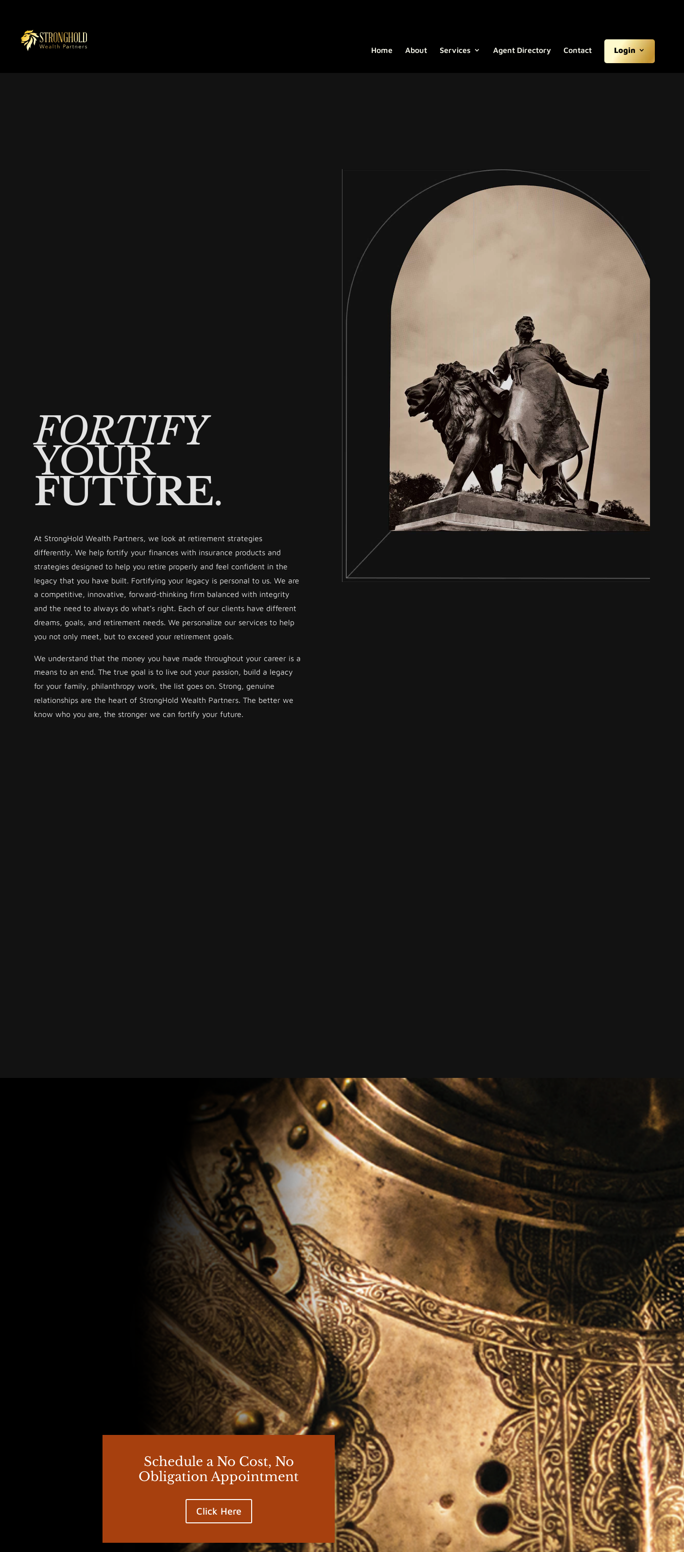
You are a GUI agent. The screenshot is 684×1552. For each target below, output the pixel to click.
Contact (578, 50)
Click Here (218, 1511)
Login (624, 50)
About (416, 50)
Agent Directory (522, 50)
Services (455, 50)
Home (382, 50)
